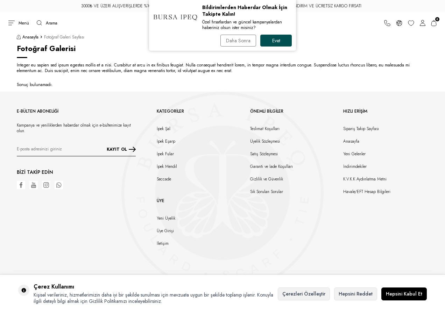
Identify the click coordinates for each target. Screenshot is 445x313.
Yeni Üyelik (166, 218)
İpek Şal (163, 129)
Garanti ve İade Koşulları (271, 166)
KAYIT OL (121, 149)
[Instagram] (46, 185)
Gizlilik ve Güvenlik (266, 179)
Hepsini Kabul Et (404, 293)
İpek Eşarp (166, 141)
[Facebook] (21, 185)
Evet (276, 40)
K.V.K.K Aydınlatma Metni (365, 179)
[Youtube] (33, 185)
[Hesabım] (422, 23)
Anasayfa (27, 37)
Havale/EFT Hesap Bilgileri (366, 191)
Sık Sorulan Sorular (266, 191)
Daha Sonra (238, 40)
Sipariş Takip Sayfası (361, 129)
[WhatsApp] (59, 185)
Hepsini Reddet (356, 293)
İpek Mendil (167, 166)
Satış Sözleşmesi (264, 154)
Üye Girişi (165, 231)
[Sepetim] (434, 23)
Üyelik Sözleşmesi (265, 141)
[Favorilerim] (411, 23)
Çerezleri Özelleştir (303, 293)
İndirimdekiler (355, 166)
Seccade (164, 179)
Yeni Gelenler (354, 154)
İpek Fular (165, 154)
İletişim (163, 243)
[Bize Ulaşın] (387, 23)
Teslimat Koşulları (265, 129)
